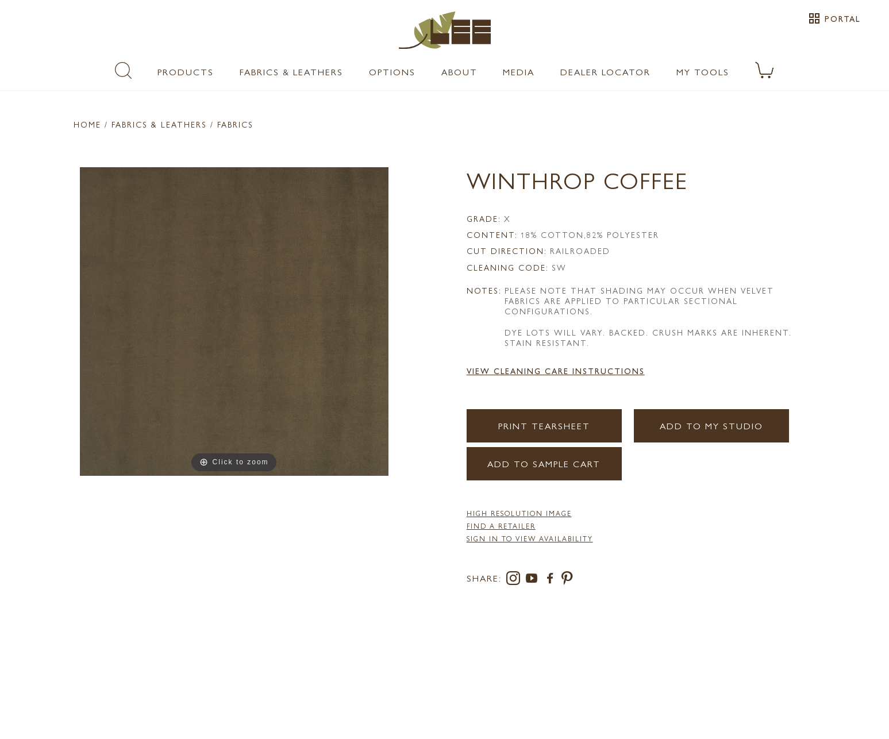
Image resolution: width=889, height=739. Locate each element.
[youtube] (534, 580)
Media (518, 71)
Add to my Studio (711, 425)
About (459, 71)
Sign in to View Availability (530, 538)
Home (87, 124)
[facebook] (552, 580)
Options (392, 71)
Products (185, 71)
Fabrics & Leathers (291, 71)
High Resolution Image (519, 513)
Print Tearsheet (544, 425)
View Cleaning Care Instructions (556, 370)
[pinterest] (567, 580)
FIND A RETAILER (501, 526)
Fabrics (235, 124)
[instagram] (515, 580)
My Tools (702, 71)
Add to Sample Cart (544, 463)
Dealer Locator (605, 71)
